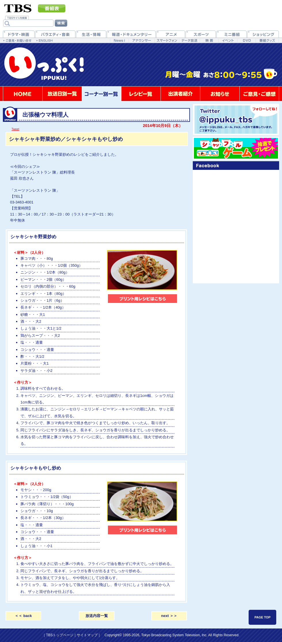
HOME (22, 94)
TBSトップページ (59, 635)
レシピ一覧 (141, 94)
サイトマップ (87, 635)
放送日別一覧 (62, 94)
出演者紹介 (180, 94)
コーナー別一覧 (101, 94)
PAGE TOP (262, 617)
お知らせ (219, 94)
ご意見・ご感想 (259, 94)
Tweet (15, 129)
